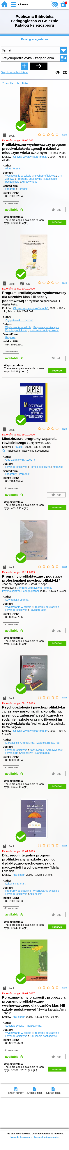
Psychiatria (11, 752)
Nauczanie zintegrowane (44, 330)
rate (64, 134)
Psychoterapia (38, 609)
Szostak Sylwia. (15, 1025)
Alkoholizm (26, 752)
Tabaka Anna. (34, 1025)
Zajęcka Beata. (48, 742)
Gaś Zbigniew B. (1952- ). (20, 459)
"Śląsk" (19, 446)
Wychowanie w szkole (18, 175)
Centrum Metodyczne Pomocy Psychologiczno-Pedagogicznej (27, 589)
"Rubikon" (19, 874)
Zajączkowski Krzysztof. (19, 320)
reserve (57, 222)
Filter (25, 83)
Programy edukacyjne (29, 178)
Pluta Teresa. (13, 168)
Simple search (9, 72)
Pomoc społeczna (40, 466)
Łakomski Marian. (15, 883)
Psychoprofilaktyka (44, 175)
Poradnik (23, 188)
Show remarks (11, 203)
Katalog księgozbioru (34, 39)
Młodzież (58, 466)
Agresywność (29, 181)
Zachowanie (37, 749)
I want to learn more (21, 1137)
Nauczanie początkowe (43, 1035)
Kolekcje (23, 72)
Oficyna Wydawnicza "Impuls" (30, 156)
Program (10, 188)
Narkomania (42, 752)
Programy (11, 474)
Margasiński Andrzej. (20, 742)
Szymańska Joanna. (17, 599)
